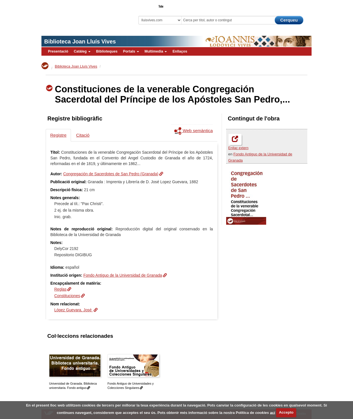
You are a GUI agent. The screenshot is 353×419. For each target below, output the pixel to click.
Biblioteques (106, 51)
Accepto (286, 412)
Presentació (58, 51)
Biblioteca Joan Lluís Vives (80, 41)
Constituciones (67, 295)
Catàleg (82, 51)
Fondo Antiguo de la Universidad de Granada (122, 275)
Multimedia (155, 51)
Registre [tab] (58, 135)
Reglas (60, 289)
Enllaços (180, 51)
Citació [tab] (82, 135)
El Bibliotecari (286, 5)
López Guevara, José (73, 310)
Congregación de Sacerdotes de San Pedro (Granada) (110, 174)
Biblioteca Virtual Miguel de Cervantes (81, 14)
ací (272, 412)
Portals (131, 51)
